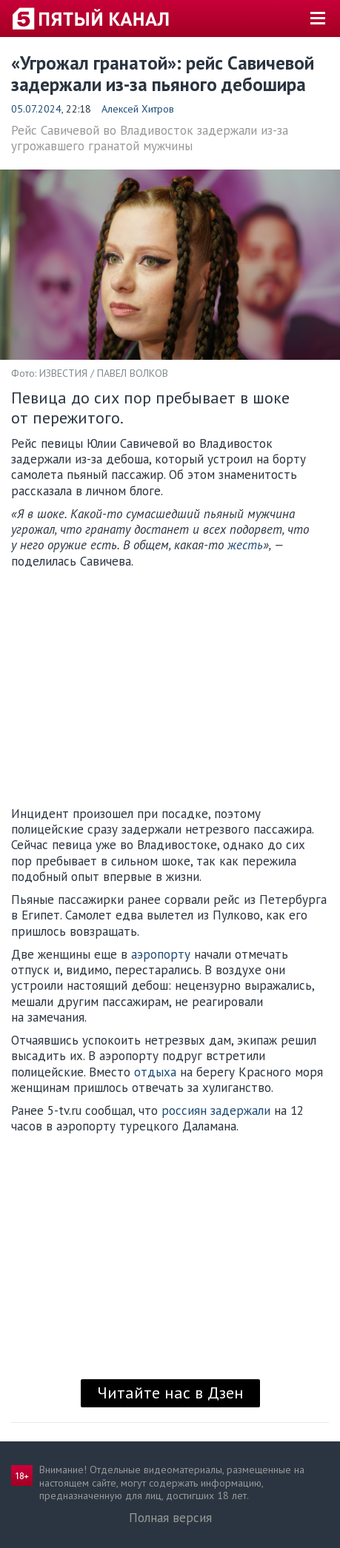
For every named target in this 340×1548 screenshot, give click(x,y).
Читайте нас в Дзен (170, 1392)
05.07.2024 (36, 108)
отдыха (155, 1072)
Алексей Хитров (137, 108)
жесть (245, 545)
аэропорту (160, 954)
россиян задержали (215, 1110)
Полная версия (170, 1518)
